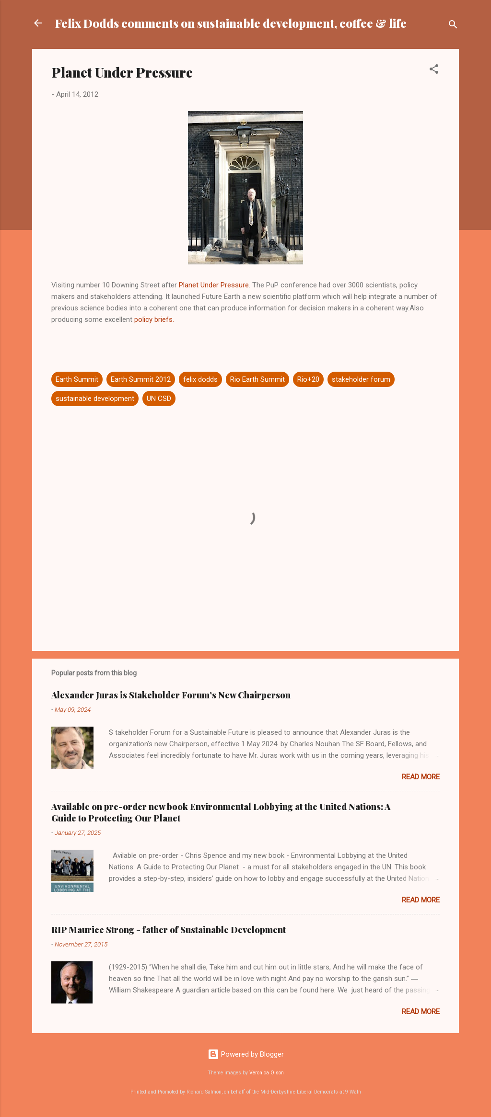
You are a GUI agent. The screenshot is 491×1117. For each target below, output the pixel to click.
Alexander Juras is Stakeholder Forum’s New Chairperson (171, 695)
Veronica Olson (266, 1073)
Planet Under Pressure (214, 285)
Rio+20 (308, 379)
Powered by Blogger (246, 1054)
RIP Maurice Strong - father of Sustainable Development (168, 929)
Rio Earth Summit (257, 379)
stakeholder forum (361, 379)
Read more (421, 777)
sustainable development (95, 398)
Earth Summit (77, 379)
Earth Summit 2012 (141, 379)
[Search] (453, 26)
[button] (434, 70)
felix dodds (200, 379)
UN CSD (159, 398)
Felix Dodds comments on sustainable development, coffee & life (231, 23)
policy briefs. (154, 319)
